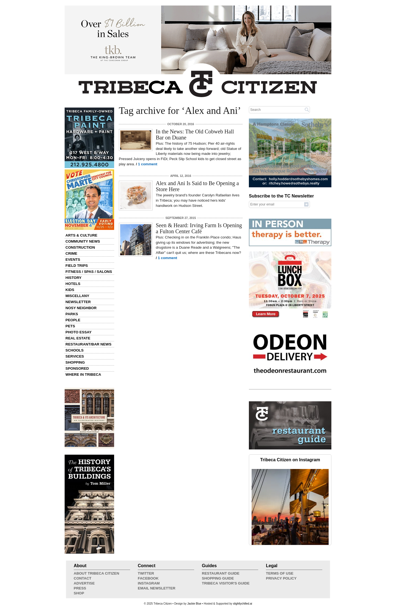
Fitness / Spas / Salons (88, 272)
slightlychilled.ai (242, 603)
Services (74, 356)
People (72, 320)
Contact (82, 578)
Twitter (146, 573)
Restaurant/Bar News (88, 344)
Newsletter (78, 302)
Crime (71, 253)
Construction (80, 247)
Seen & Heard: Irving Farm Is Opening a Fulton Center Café (199, 228)
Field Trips (76, 266)
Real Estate (77, 338)
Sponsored (77, 368)
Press (80, 588)
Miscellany (77, 296)
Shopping (75, 362)
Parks (71, 314)
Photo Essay (78, 332)
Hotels (72, 284)
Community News (82, 241)
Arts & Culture (81, 235)
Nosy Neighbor (81, 308)
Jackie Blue (194, 603)
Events (72, 259)
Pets (70, 326)
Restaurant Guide (221, 573)
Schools (74, 350)
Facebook (148, 578)
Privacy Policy (281, 578)
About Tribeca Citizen (96, 573)
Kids (69, 290)
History (73, 278)
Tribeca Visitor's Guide (226, 583)
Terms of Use (279, 573)
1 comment (147, 164)
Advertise (84, 583)
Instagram (149, 583)
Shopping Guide (218, 578)
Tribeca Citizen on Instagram (290, 459)
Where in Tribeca (83, 374)
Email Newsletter (156, 588)
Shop (79, 593)
